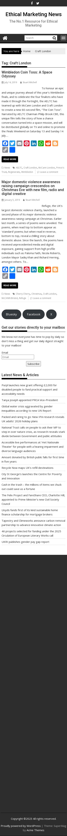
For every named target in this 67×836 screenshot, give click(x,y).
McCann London (46, 167)
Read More (9, 159)
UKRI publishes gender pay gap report (25, 542)
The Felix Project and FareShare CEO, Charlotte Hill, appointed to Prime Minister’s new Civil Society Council (33, 499)
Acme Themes (35, 830)
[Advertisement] (33, 602)
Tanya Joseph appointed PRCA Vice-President (30, 400)
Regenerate (14, 171)
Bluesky (11, 314)
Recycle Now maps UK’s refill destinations (27, 468)
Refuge (22, 298)
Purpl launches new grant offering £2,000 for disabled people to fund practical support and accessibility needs (29, 389)
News (7, 167)
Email (5, 352)
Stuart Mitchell (28, 82)
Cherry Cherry (23, 293)
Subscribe (33, 364)
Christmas (36, 293)
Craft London (30, 167)
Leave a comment (49, 171)
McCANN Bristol (10, 298)
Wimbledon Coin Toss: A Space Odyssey (27, 74)
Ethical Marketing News (34, 14)
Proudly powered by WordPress (21, 826)
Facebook (33, 314)
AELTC (19, 167)
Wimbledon (27, 171)
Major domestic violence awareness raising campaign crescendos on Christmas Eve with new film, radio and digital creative (33, 188)
